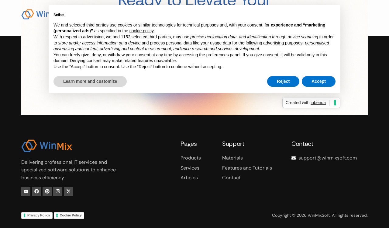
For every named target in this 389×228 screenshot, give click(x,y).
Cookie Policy (71, 215)
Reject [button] (283, 81)
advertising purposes (282, 42)
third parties (160, 36)
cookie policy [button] (141, 30)
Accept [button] (319, 81)
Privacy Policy (38, 215)
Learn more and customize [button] (90, 81)
